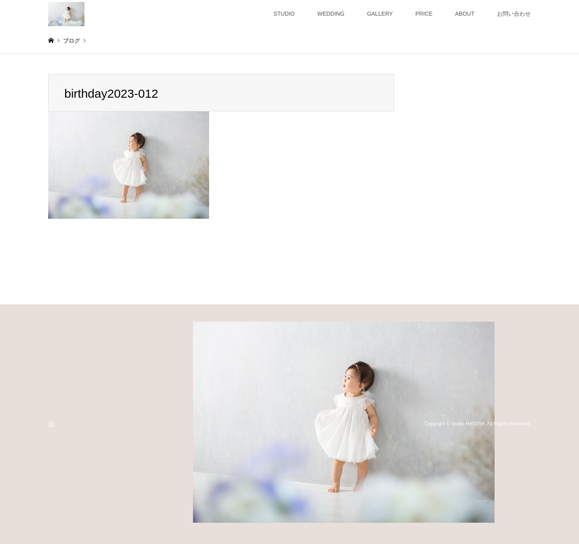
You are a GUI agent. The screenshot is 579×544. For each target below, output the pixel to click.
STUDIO (284, 13)
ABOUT (464, 13)
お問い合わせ (514, 13)
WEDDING (331, 13)
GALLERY (380, 13)
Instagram (51, 424)
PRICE (424, 13)
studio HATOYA (468, 424)
